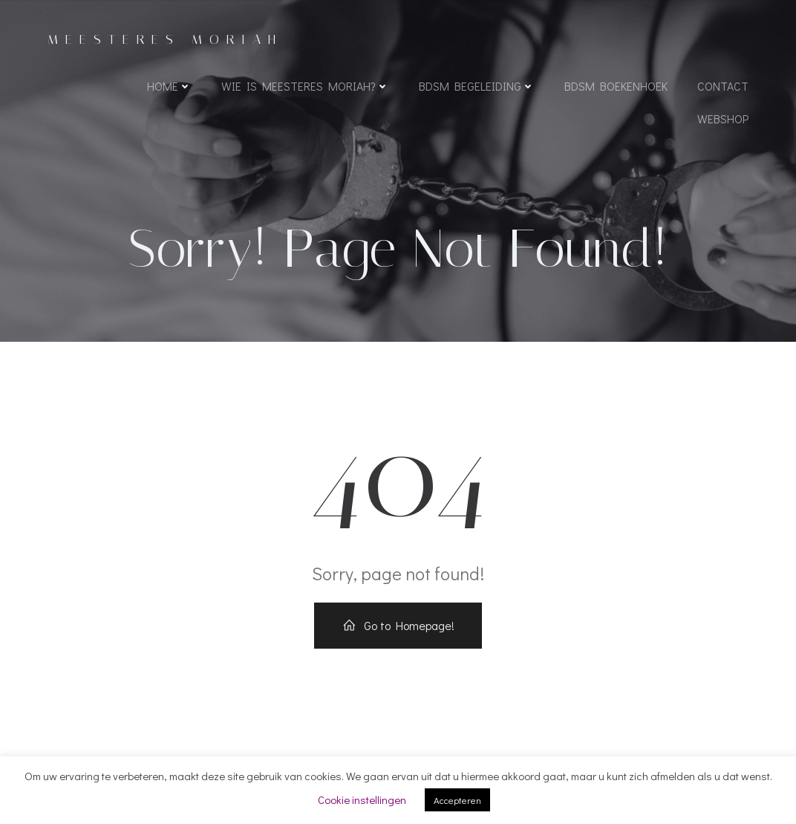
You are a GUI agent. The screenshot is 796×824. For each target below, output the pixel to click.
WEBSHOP (722, 118)
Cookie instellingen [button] (362, 799)
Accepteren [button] (457, 800)
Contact (722, 86)
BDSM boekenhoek (616, 86)
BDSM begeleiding (477, 86)
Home (169, 86)
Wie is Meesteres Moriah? (305, 86)
